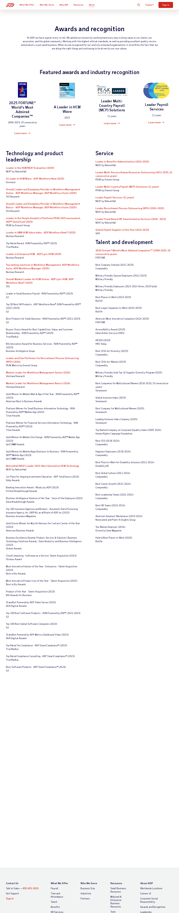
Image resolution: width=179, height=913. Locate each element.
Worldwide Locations (151, 741)
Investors (145, 790)
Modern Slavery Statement (101, 813)
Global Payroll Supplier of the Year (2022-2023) (122, 229)
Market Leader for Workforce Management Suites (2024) (38, 372)
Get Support (12, 746)
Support (149, 4)
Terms (54, 813)
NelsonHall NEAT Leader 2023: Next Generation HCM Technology (42, 465)
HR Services (57, 765)
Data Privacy (147, 775)
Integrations (57, 778)
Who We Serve (47, 4)
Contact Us (12, 736)
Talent (54, 754)
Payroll (54, 741)
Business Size (88, 741)
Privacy (78, 813)
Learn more (20, 133)
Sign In (165, 5)
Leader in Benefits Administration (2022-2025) (122, 161)
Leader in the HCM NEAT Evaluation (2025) (30, 167)
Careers (144, 746)
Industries (86, 746)
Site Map (65, 813)
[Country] (22, 814)
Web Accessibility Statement (134, 813)
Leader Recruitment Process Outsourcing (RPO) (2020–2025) (129, 208)
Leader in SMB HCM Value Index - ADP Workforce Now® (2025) (41, 232)
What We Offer (27, 4)
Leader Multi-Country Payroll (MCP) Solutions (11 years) (127, 186)
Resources (79, 4)
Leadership (146, 765)
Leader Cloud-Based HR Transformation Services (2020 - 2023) (130, 219)
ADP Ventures (147, 785)
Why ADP (63, 4)
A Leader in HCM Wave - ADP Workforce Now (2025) (35, 178)
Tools (113, 764)
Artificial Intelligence (151, 780)
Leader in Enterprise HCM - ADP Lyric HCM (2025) (34, 254)
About (92, 4)
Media (143, 795)
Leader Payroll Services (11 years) (114, 197)
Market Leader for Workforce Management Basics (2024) (38, 383)
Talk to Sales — (22, 741)
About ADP (146, 736)
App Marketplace (59, 783)
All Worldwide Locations (19, 821)
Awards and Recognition (153, 759)
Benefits (55, 759)
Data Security (147, 770)
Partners (85, 751)
